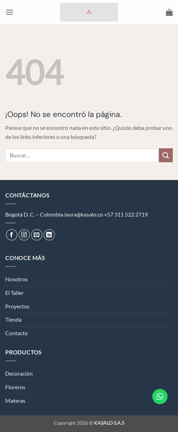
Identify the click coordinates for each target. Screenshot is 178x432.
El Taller (14, 292)
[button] (9, 12)
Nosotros (16, 279)
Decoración (19, 373)
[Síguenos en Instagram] (24, 235)
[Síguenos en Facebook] (11, 235)
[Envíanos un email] (36, 235)
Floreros (15, 387)
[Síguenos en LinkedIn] (49, 235)
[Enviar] (166, 155)
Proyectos (17, 306)
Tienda (13, 319)
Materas (15, 400)
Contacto (16, 333)
